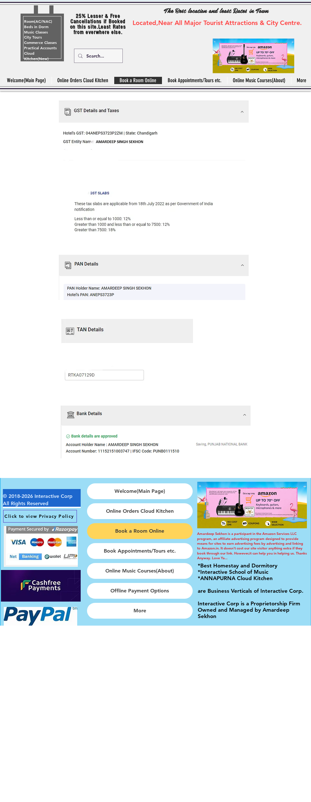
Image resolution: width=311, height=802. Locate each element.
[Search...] (97, 56)
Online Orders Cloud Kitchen (140, 511)
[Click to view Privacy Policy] (40, 516)
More (140, 611)
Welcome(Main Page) (140, 491)
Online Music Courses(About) (139, 571)
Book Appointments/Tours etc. (140, 551)
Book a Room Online (139, 531)
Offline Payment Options (139, 591)
